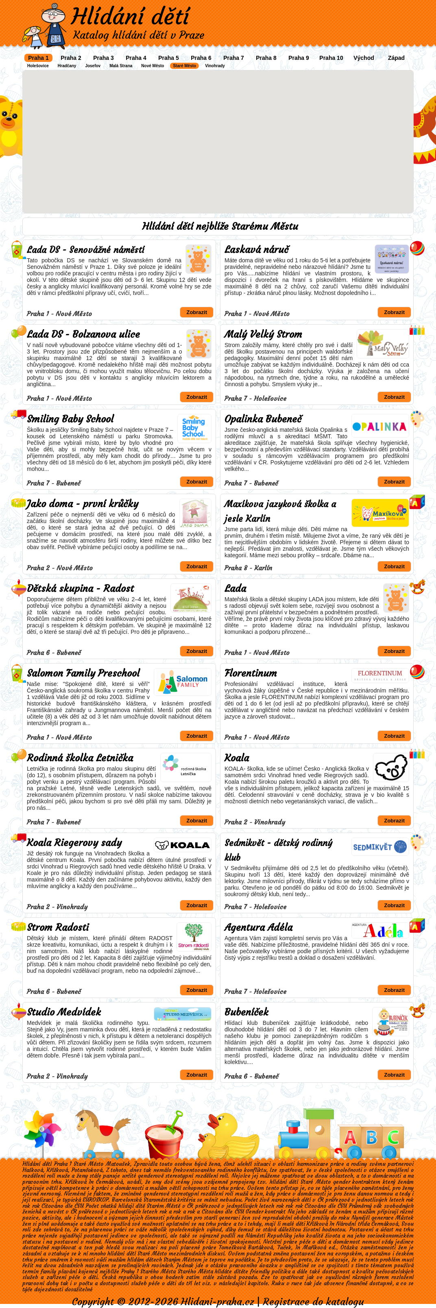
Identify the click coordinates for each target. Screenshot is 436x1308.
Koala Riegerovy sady (74, 843)
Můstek (404, 1217)
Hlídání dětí (130, 16)
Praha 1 (38, 58)
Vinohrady (215, 66)
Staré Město (184, 66)
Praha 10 (331, 58)
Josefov (92, 66)
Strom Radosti (58, 927)
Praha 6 (201, 58)
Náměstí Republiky (268, 1235)
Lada (235, 589)
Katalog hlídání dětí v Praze (139, 35)
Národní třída (352, 1223)
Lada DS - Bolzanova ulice (83, 334)
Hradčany (67, 66)
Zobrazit (196, 312)
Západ (396, 58)
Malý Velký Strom (263, 334)
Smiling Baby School (70, 419)
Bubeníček (246, 1012)
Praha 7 (233, 58)
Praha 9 (298, 58)
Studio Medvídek (64, 1012)
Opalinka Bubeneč (263, 419)
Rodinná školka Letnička (80, 758)
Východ (363, 58)
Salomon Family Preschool (83, 673)
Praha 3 (103, 58)
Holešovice (38, 66)
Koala (237, 758)
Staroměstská (160, 1199)
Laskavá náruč (256, 250)
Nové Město (152, 66)
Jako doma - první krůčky (82, 504)
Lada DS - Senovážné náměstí (85, 249)
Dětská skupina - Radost (80, 589)
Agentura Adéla (258, 927)
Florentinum (251, 673)
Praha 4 (136, 58)
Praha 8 (266, 58)
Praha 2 (71, 58)
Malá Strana (120, 66)
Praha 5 (168, 58)
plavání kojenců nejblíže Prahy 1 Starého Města (117, 1271)
